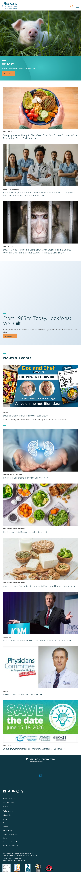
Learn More (8, 74)
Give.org (23, 860)
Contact (5, 827)
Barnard (10, 834)
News (5, 807)
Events (5, 819)
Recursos (10, 842)
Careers (5, 838)
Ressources (10, 845)
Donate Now (10, 336)
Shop (5, 823)
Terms (17, 859)
